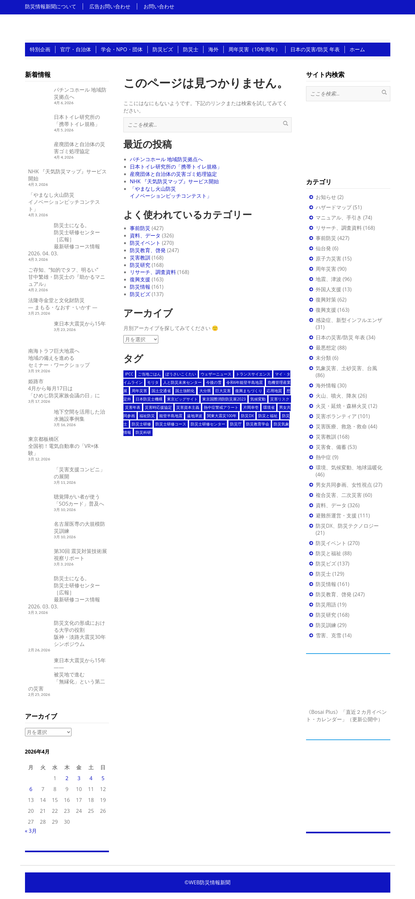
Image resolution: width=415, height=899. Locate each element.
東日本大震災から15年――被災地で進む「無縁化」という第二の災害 (67, 674)
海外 (213, 49)
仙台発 (323, 248)
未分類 (323, 357)
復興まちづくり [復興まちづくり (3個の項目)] (248, 390)
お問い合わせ (159, 6)
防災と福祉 (328, 553)
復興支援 (140, 279)
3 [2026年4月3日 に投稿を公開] (79, 778)
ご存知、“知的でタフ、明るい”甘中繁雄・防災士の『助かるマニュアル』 (66, 276)
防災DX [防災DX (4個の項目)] (247, 415)
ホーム (357, 49)
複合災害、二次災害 (339, 495)
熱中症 (323, 457)
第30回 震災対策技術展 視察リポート (80, 555)
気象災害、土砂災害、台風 (346, 368)
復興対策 (326, 299)
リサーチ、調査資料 (153, 272)
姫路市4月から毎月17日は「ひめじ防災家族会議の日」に (64, 388)
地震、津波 (328, 279)
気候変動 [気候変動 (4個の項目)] (258, 399)
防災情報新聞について (50, 6)
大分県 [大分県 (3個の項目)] (205, 390)
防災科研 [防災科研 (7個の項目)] (143, 432)
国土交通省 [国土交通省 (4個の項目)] (161, 390)
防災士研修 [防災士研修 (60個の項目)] (141, 424)
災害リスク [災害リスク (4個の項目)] (279, 399)
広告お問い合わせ (109, 6)
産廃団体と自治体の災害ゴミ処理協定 (173, 173)
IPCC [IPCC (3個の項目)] (129, 374)
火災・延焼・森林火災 (341, 405)
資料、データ (145, 235)
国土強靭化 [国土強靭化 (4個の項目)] (185, 390)
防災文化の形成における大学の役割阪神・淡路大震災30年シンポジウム (80, 633)
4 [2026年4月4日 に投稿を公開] (90, 778)
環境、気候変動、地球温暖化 (349, 467)
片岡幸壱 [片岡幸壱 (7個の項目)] (251, 407)
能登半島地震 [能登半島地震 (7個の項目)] (170, 415)
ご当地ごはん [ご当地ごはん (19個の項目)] (149, 374)
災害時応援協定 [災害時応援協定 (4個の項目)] (158, 407)
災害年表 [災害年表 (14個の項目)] (132, 407)
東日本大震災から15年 (80, 323)
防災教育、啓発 (148, 250)
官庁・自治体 (75, 49)
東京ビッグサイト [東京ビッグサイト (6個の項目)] (182, 399)
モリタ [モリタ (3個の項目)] (153, 382)
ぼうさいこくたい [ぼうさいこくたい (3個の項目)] (180, 374)
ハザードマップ (334, 207)
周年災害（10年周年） (254, 49)
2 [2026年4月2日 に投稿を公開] (66, 778)
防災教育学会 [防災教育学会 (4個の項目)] (257, 424)
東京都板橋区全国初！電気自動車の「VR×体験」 (63, 446)
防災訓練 (326, 625)
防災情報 (140, 286)
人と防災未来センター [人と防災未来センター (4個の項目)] (182, 382)
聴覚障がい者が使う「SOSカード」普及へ (79, 500)
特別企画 (40, 49)
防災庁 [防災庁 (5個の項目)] (236, 424)
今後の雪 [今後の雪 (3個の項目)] (213, 382)
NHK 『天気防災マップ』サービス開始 (174, 181)
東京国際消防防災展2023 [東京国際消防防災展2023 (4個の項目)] (223, 399)
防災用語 (326, 604)
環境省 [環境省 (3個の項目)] (269, 407)
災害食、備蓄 (331, 446)
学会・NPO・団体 (122, 49)
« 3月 (31, 830)
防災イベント (145, 242)
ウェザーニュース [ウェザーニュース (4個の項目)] (216, 374)
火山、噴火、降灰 (336, 395)
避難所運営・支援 (336, 515)
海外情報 (326, 385)
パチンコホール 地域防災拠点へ (166, 159)
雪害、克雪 (328, 635)
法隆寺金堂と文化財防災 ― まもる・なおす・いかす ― (62, 304)
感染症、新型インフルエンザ (349, 320)
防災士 (190, 49)
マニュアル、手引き (339, 217)
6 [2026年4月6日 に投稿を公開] (30, 789)
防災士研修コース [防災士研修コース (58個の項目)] (170, 424)
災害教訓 (140, 257)
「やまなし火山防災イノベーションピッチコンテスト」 (171, 192)
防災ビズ (163, 49)
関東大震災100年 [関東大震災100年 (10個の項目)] (222, 415)
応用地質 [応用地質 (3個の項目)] (274, 390)
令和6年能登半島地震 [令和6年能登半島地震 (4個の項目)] (244, 382)
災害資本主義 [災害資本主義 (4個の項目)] (187, 407)
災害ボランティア (336, 416)
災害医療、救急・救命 (341, 426)
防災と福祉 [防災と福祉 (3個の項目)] (268, 415)
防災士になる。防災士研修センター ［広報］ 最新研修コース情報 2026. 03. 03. (64, 592)
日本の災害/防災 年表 (315, 49)
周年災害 (326, 268)
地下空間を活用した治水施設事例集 (79, 415)
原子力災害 (328, 258)
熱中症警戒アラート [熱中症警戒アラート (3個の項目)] (221, 407)
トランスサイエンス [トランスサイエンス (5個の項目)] (253, 374)
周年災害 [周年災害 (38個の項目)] (139, 390)
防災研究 (140, 264)
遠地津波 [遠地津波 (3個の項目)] (194, 415)
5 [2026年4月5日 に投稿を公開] (103, 778)
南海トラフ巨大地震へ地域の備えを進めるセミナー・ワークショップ (59, 357)
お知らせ (326, 197)
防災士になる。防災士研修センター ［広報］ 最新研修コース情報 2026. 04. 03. (64, 239)
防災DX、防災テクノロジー (347, 525)
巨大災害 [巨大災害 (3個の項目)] (223, 390)
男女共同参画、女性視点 (344, 484)
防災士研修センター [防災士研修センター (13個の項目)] (208, 424)
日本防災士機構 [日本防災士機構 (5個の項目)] (149, 399)
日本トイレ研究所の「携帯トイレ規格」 (176, 166)
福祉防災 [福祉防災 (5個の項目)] (147, 415)
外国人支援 (328, 289)
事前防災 (140, 228)
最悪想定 (326, 347)
